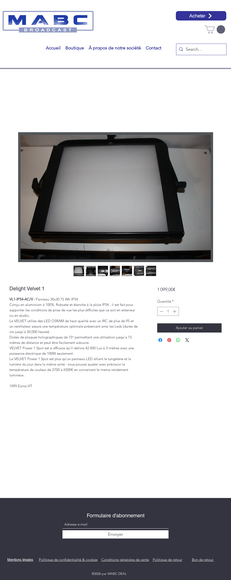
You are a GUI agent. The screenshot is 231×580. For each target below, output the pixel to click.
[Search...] (201, 49)
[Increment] (175, 311)
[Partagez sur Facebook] (160, 340)
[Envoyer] (115, 534)
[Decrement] (161, 311)
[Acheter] (201, 16)
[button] (214, 29)
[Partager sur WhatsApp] (178, 340)
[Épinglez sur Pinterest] (169, 340)
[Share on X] (187, 340)
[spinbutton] (168, 311)
